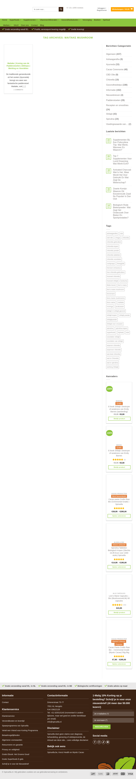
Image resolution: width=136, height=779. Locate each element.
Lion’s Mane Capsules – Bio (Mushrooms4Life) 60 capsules (119, 598)
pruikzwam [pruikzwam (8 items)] (120, 307)
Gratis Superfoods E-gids (12, 759)
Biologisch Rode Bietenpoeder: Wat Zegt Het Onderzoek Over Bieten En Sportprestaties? (122, 211)
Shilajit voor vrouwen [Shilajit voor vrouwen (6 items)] (115, 324)
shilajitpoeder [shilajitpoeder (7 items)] (112, 320)
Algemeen (111, 54)
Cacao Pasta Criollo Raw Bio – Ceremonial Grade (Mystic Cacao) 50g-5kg (119, 649)
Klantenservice (8, 716)
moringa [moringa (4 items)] (110, 307)
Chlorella (110, 80)
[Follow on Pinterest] (108, 742)
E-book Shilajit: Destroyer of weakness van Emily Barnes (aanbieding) (119, 409)
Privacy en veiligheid (10, 749)
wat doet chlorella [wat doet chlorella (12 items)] (113, 354)
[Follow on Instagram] (99, 742)
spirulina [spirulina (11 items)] (110, 328)
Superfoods (15, 20)
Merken (7, 25)
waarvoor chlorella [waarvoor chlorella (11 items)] (114, 350)
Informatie (111, 90)
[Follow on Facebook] (95, 742)
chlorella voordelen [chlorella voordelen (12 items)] (114, 259)
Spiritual (106, 20)
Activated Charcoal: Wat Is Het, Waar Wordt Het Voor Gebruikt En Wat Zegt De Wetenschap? (122, 176)
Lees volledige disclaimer (77, 740)
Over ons (25, 25)
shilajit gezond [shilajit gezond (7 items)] (119, 311)
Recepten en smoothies (117, 105)
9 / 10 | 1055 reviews (75, 8)
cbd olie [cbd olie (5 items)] (110, 238)
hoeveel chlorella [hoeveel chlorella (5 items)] (113, 276)
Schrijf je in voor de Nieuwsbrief (15, 764)
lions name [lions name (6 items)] (111, 302)
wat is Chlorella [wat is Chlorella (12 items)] (112, 358)
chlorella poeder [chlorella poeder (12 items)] (113, 251)
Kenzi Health (63, 752)
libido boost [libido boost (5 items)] (111, 285)
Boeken (97, 20)
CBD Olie (110, 75)
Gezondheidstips (114, 85)
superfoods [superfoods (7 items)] (111, 332)
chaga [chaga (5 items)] (117, 238)
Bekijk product (119, 418)
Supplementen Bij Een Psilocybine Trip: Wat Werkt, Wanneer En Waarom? (121, 145)
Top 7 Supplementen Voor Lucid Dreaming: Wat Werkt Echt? (122, 160)
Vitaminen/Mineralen (49, 20)
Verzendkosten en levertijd (13, 721)
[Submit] (61, 9)
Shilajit (109, 114)
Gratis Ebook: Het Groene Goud (15, 754)
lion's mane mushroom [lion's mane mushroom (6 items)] (115, 289)
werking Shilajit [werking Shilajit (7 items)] (112, 367)
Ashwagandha (113, 59)
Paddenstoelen (113, 100)
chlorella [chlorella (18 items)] (126, 238)
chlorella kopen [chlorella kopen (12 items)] (112, 246)
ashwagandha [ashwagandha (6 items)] (112, 233)
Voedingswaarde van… (117, 124)
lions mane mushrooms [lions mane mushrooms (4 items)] (115, 298)
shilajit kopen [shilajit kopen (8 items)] (112, 315)
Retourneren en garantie (12, 745)
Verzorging (87, 20)
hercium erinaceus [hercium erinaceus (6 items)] (114, 268)
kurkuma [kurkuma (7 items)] (124, 281)
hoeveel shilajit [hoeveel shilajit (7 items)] (112, 281)
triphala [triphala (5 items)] (121, 332)
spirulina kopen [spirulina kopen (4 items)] (121, 328)
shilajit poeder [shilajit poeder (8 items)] (124, 315)
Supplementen (30, 20)
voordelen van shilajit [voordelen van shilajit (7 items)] (115, 341)
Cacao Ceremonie (114, 69)
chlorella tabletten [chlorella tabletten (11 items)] (113, 255)
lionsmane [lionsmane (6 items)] (111, 294)
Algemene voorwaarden (12, 740)
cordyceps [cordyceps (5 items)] (111, 264)
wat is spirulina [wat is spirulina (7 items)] (112, 363)
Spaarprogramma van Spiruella (15, 726)
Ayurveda (110, 64)
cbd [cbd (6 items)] (121, 233)
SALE (16, 25)
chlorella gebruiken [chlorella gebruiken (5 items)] (114, 242)
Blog (42, 25)
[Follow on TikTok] (103, 742)
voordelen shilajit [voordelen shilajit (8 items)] (113, 337)
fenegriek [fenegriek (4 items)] (120, 264)
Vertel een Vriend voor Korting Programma (20, 730)
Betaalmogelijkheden (11, 735)
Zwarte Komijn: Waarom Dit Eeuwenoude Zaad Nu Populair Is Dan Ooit (122, 193)
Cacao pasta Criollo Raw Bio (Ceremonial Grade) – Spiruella (119, 501)
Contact (34, 25)
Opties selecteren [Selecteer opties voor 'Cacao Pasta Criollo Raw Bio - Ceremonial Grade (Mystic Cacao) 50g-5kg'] (119, 664)
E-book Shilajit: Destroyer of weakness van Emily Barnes (119, 453)
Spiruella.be (52, 752)
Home (4, 20)
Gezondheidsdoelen (70, 20)
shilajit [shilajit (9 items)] (109, 311)
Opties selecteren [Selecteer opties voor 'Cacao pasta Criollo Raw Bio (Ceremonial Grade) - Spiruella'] (119, 516)
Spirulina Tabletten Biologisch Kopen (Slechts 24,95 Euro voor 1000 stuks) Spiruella (119, 551)
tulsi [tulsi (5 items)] (127, 332)
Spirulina (110, 119)
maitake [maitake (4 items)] (121, 302)
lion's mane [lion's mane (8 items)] (122, 285)
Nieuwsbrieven (113, 95)
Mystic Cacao (78, 752)
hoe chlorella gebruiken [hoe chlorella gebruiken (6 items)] (115, 272)
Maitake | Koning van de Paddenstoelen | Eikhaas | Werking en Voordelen (18, 65)
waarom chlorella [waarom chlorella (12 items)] (113, 345)
